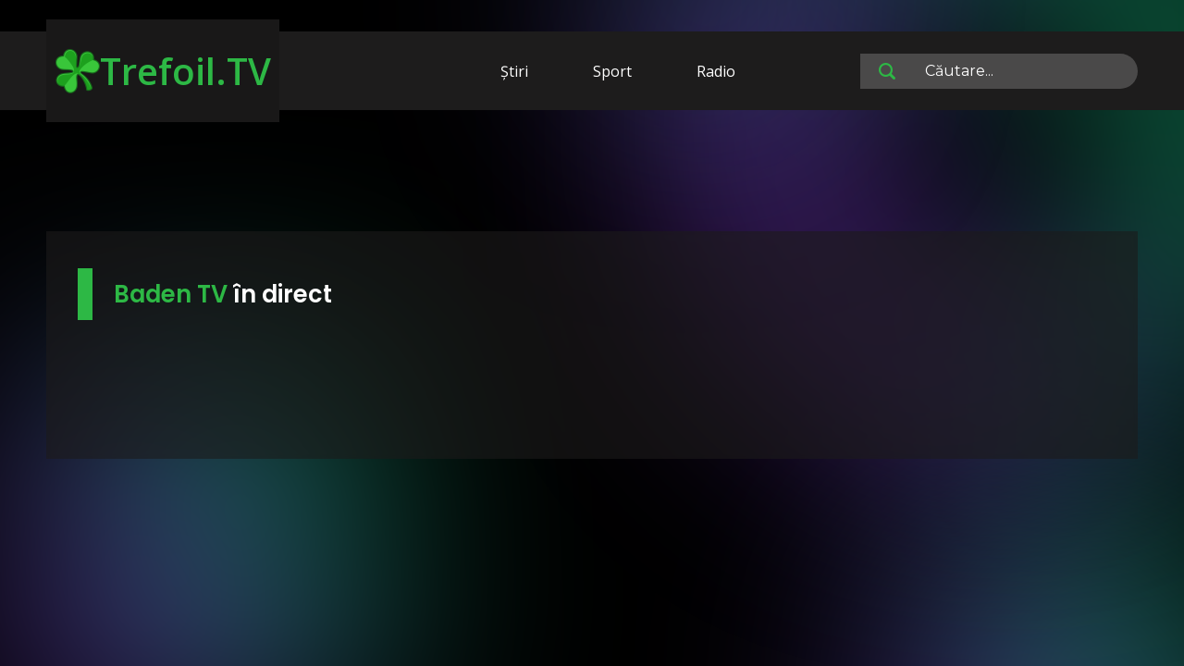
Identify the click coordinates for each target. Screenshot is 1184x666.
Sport (612, 71)
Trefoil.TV (163, 70)
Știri (514, 71)
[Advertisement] (592, 174)
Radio (716, 71)
